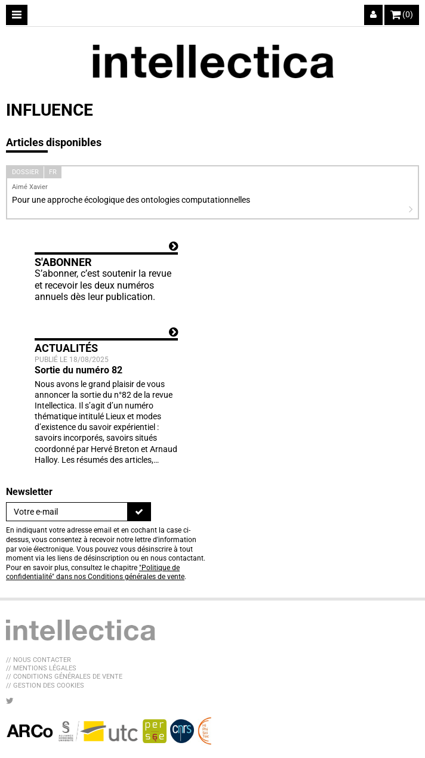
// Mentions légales (41, 668)
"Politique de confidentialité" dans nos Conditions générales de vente (95, 572)
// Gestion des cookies (45, 685)
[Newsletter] (67, 511)
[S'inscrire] (139, 511)
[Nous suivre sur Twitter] (10, 701)
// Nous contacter (38, 660)
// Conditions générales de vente (64, 676)
